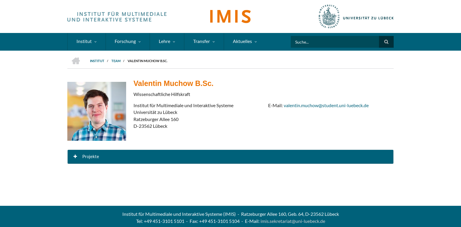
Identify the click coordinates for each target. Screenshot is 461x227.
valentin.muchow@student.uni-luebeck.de (326, 105)
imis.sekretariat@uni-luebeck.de (292, 221)
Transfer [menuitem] (201, 41)
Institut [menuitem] (84, 41)
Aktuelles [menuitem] (242, 41)
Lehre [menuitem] (164, 41)
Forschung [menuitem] (125, 41)
